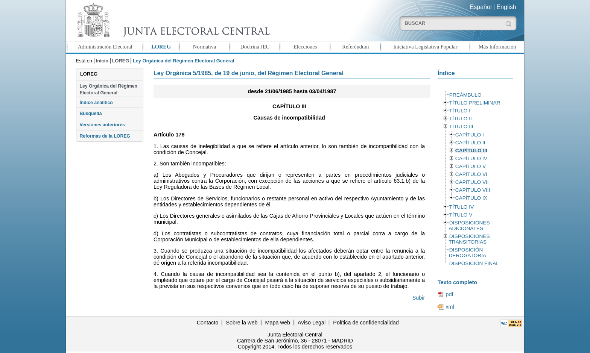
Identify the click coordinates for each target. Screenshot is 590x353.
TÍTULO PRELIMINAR (474, 103)
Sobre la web (241, 323)
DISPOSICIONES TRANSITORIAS (469, 239)
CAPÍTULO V (470, 166)
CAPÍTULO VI (471, 174)
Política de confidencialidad (365, 323)
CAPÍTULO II (470, 142)
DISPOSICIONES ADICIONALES (469, 225)
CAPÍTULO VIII (472, 190)
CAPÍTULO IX (471, 198)
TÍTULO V (460, 215)
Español (481, 7)
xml (450, 307)
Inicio (102, 61)
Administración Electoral (105, 47)
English (506, 7)
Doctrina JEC (254, 47)
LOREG (161, 47)
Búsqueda (90, 113)
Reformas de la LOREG (104, 136)
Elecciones (305, 47)
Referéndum (355, 47)
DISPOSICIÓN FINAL (474, 263)
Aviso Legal (311, 323)
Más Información (497, 47)
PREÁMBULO (465, 95)
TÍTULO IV (461, 207)
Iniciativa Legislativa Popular (425, 47)
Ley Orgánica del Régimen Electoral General (108, 89)
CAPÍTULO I (469, 135)
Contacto (208, 323)
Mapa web (277, 323)
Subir (418, 298)
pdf (449, 294)
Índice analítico (96, 102)
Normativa (204, 47)
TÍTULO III (461, 126)
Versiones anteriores (102, 124)
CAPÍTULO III (471, 150)
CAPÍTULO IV (471, 158)
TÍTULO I (459, 111)
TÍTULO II (460, 118)
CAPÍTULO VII (472, 182)
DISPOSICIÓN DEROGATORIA (467, 252)
